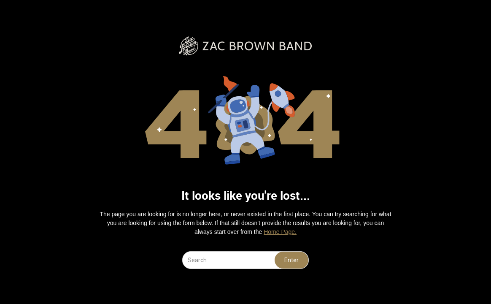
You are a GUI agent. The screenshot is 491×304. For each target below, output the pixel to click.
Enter (291, 260)
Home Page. (280, 231)
